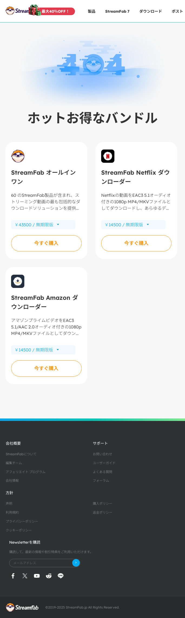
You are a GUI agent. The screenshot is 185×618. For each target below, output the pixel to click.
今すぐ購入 (46, 243)
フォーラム (101, 481)
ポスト (177, 11)
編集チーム (14, 463)
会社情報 (12, 481)
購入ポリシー (102, 503)
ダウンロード (150, 11)
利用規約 (12, 512)
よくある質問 (102, 472)
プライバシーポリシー (22, 521)
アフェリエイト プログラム (25, 472)
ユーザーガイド (104, 463)
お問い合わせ (102, 454)
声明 (9, 503)
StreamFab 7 (117, 11)
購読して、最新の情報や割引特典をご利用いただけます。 (51, 552)
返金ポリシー (102, 512)
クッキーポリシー (19, 530)
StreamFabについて (21, 454)
